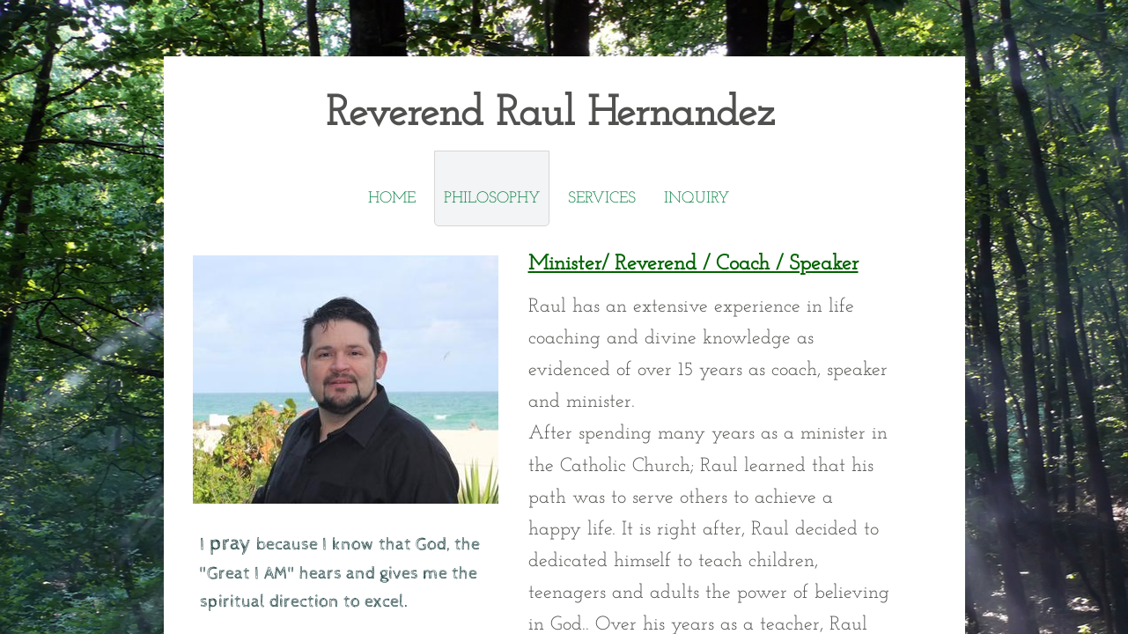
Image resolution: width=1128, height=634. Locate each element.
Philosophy (492, 198)
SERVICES (602, 198)
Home (392, 198)
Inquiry (696, 198)
